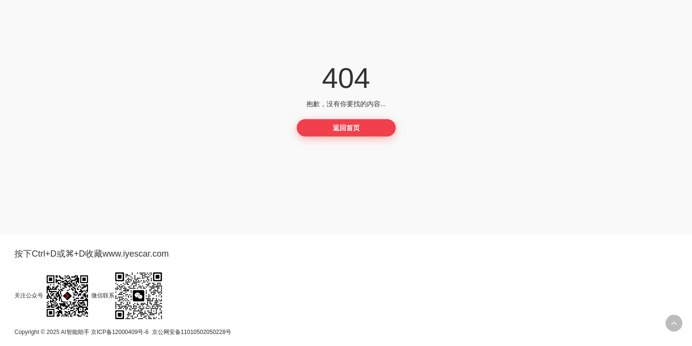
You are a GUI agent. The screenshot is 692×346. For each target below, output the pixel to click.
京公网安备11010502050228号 (191, 332)
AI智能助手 (75, 332)
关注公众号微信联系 (88, 295)
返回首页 (346, 128)
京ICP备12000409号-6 (120, 332)
